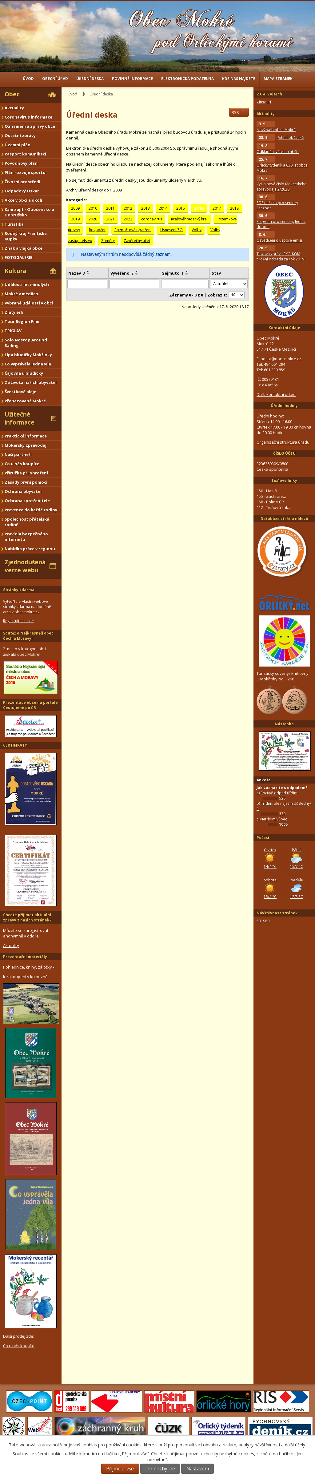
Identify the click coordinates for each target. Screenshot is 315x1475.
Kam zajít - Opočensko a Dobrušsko (29, 212)
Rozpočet (97, 229)
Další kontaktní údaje (276, 394)
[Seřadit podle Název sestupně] (88, 274)
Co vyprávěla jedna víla (28, 364)
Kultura (15, 271)
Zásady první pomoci (26, 482)
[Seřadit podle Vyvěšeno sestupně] (137, 274)
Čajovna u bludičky (24, 373)
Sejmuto (173, 273)
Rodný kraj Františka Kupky (26, 236)
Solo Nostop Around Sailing (26, 342)
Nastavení (197, 1468)
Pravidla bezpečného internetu (26, 536)
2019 (75, 219)
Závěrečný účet (137, 240)
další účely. (295, 1445)
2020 (93, 219)
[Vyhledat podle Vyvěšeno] (134, 284)
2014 (163, 208)
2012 (128, 208)
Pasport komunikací (25, 154)
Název (76, 273)
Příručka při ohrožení (26, 473)
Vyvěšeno (122, 273)
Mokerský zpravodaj (25, 445)
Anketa (264, 780)
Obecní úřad (55, 78)
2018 (234, 208)
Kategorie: (76, 200)
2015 (180, 208)
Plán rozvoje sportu (25, 172)
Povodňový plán (21, 163)
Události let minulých (27, 284)
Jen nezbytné (160, 1468)
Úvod (28, 78)
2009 (75, 208)
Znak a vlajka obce (23, 248)
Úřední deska (90, 78)
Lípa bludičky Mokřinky (28, 354)
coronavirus (151, 219)
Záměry (108, 240)
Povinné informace (132, 78)
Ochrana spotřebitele (27, 500)
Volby (196, 229)
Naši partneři (18, 454)
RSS (239, 112)
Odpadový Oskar (22, 191)
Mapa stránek (278, 78)
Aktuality (14, 108)
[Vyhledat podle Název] (87, 284)
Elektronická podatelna (187, 78)
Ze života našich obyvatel (31, 382)
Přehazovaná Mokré (25, 401)
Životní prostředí (22, 181)
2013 (145, 208)
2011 (110, 208)
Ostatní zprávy (20, 135)
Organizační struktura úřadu (283, 442)
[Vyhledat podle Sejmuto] (185, 284)
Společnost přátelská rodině (27, 521)
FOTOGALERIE (18, 257)
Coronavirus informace (28, 117)
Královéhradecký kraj (189, 219)
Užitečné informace (19, 418)
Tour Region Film (22, 321)
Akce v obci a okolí (23, 200)
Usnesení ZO (171, 229)
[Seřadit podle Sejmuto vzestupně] (187, 271)
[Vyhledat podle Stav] (229, 284)
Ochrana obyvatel (23, 491)
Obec (12, 94)
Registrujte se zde (18, 620)
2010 (93, 208)
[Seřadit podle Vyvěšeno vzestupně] (137, 271)
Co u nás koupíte (22, 463)
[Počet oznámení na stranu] (237, 295)
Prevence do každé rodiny (31, 510)
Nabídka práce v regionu (30, 548)
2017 (217, 208)
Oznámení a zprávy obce (30, 126)
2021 (110, 219)
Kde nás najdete (238, 78)
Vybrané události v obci (29, 303)
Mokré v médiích (21, 293)
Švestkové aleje (20, 391)
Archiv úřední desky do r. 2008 (94, 190)
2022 (128, 219)
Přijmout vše (120, 1468)
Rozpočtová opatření (132, 229)
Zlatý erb (14, 312)
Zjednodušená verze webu (25, 566)
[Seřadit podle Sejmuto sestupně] (187, 274)
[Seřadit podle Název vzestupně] (88, 271)
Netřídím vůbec (273, 819)
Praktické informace (26, 436)
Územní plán (17, 144)
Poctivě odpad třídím (279, 793)
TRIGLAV (13, 330)
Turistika (14, 224)
